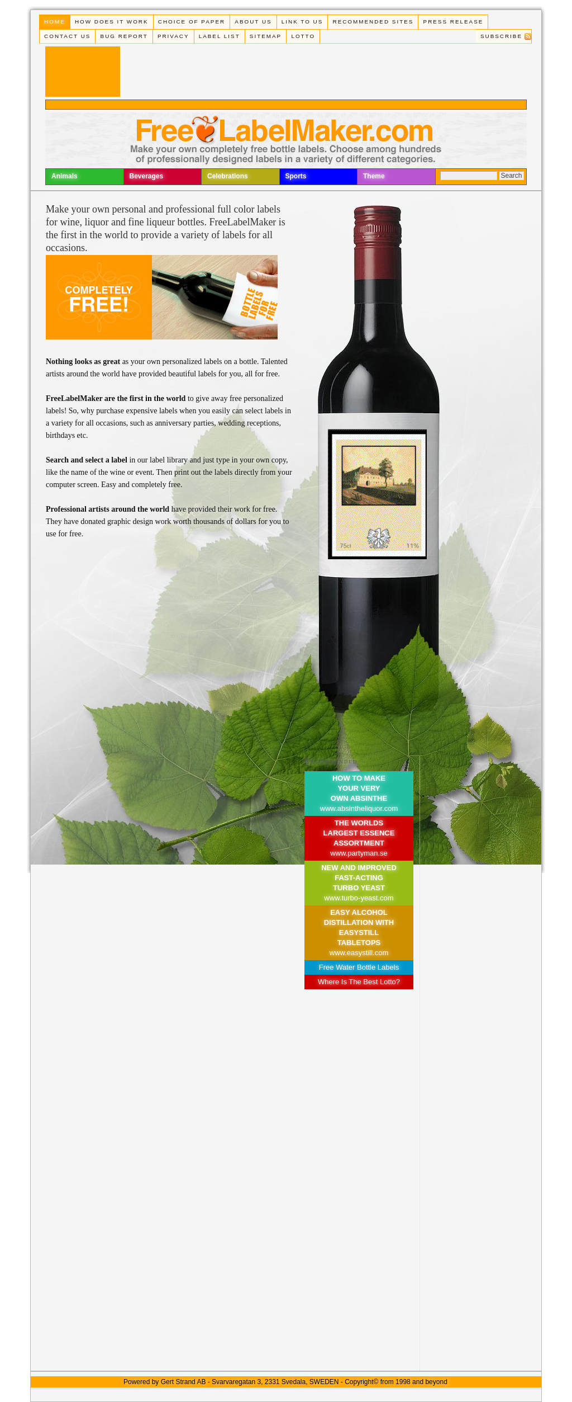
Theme (374, 176)
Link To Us (302, 21)
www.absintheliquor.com (359, 808)
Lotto (303, 36)
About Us (253, 21)
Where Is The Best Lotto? (359, 982)
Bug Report (124, 36)
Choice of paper (191, 21)
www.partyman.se (359, 853)
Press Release (453, 21)
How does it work (112, 21)
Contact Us (67, 36)
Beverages (147, 176)
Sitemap (266, 36)
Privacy (173, 36)
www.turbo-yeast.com (358, 898)
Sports (296, 176)
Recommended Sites (373, 21)
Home (54, 21)
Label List (219, 36)
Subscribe (501, 36)
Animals (64, 176)
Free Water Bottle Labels (359, 967)
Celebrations (227, 176)
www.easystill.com (359, 952)
